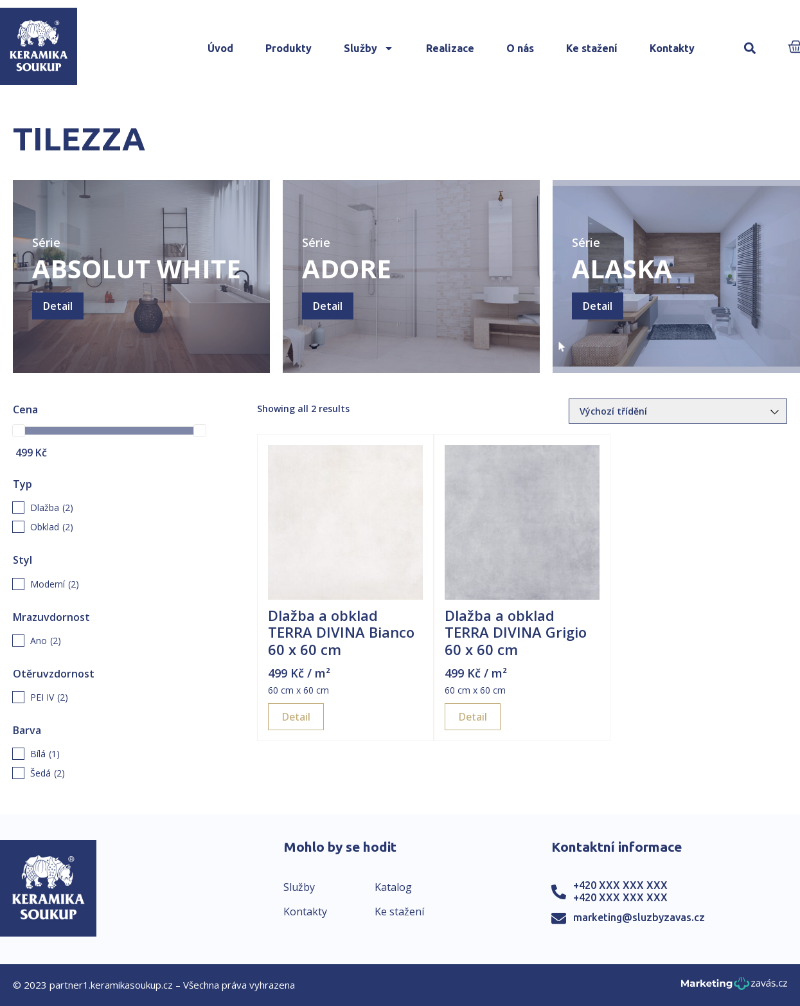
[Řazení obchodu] (678, 411)
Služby (369, 48)
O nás (520, 48)
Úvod (220, 48)
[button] (750, 48)
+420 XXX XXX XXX (620, 885)
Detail (58, 306)
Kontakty (672, 48)
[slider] (18, 430)
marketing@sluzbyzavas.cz (639, 917)
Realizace (450, 48)
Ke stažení (592, 48)
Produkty (288, 48)
